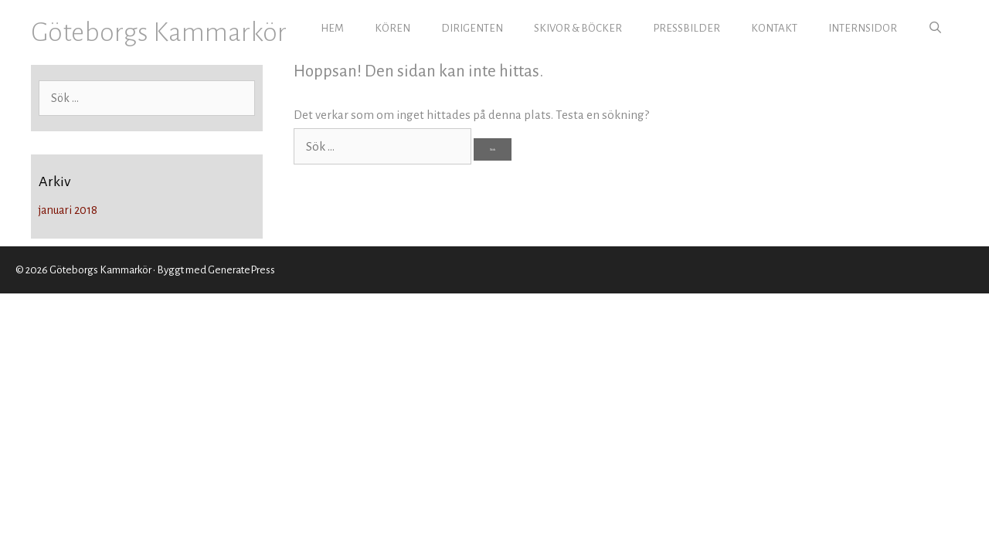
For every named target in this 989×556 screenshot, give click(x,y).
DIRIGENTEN (472, 28)
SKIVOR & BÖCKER (578, 28)
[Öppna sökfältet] (935, 28)
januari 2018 (68, 210)
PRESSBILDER (686, 28)
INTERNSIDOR (862, 28)
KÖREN (392, 28)
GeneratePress (241, 270)
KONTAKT (774, 28)
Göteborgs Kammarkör (159, 32)
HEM (332, 28)
